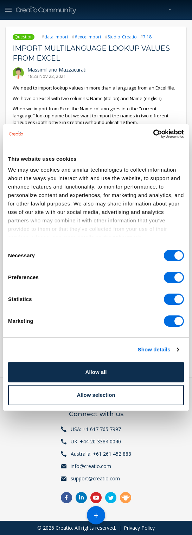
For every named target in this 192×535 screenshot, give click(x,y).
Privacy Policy (139, 527)
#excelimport (88, 37)
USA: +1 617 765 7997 (96, 429)
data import (56, 37)
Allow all (96, 372)
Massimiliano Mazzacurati (57, 69)
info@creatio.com (91, 466)
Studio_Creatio (122, 37)
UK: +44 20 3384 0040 (96, 441)
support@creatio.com (95, 478)
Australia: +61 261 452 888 (101, 453)
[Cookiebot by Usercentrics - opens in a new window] (153, 134)
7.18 (147, 37)
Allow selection (96, 395)
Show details (154, 349)
